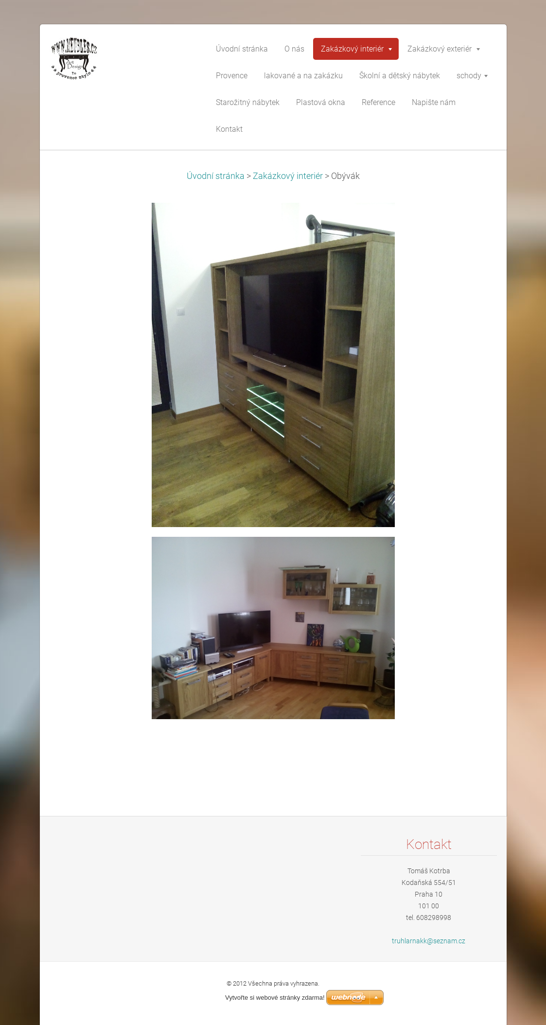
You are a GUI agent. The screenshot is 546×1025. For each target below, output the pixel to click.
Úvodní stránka (216, 176)
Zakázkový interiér (288, 176)
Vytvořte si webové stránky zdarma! (275, 997)
